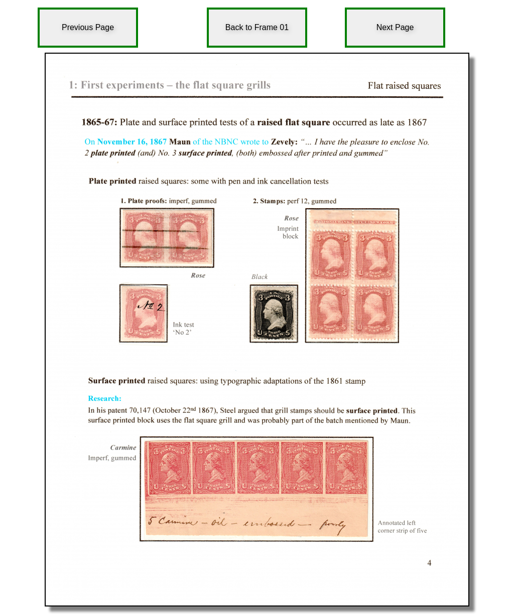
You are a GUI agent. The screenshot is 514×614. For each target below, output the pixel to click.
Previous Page (88, 27)
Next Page (395, 27)
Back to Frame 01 (257, 27)
